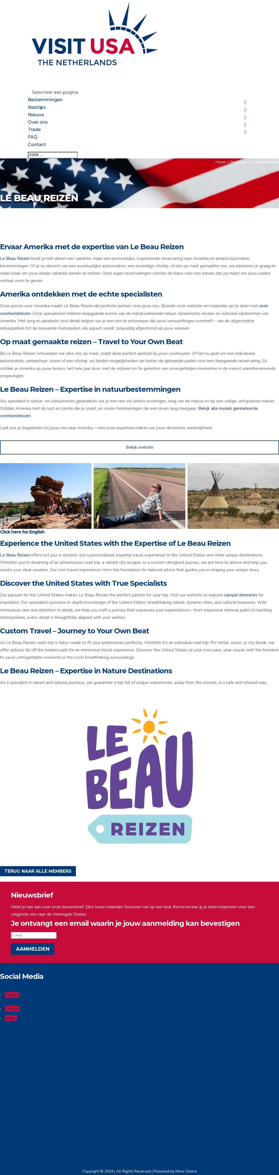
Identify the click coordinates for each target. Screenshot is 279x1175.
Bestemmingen (45, 99)
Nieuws (36, 114)
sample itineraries (240, 595)
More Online (186, 1171)
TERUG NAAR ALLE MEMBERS (38, 871)
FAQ (32, 137)
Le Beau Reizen (15, 259)
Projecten (238, 162)
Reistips (37, 107)
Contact (37, 144)
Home (221, 162)
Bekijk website (139, 447)
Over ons (38, 122)
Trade (34, 129)
